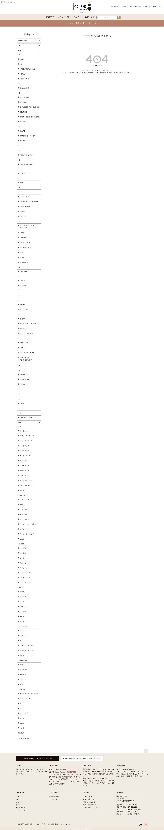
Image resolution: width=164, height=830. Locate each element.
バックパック (24, 451)
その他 (22, 490)
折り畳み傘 (23, 669)
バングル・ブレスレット (28, 645)
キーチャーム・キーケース (29, 693)
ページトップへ (146, 751)
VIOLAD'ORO (24, 374)
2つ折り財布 (24, 509)
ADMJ (22, 59)
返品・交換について (90, 805)
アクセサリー (20, 807)
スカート (23, 607)
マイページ (114, 6)
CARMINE (23, 102)
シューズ (19, 802)
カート (124, 6)
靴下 (21, 708)
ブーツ (22, 558)
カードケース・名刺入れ (28, 524)
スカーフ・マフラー (27, 650)
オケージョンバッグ (27, 485)
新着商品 (50, 17)
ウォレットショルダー (27, 534)
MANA (22, 233)
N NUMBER (24, 271)
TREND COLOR (23, 738)
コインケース (24, 529)
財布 (17, 799)
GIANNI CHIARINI (26, 164)
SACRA (22, 319)
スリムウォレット (26, 519)
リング (22, 631)
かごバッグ (23, 460)
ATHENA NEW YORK (27, 69)
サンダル (23, 553)
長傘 (21, 664)
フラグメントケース (27, 499)
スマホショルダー (26, 480)
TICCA (22, 348)
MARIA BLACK (25, 243)
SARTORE (23, 329)
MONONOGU (24, 262)
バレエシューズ (25, 578)
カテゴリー (20, 792)
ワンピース (23, 611)
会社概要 (120, 792)
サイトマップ (65, 824)
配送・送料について (90, 799)
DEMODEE (24, 141)
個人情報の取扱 (53, 824)
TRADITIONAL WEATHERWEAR (26, 359)
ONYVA (22, 281)
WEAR (21, 588)
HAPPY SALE (22, 40)
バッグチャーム (25, 698)
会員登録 (138, 6)
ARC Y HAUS (24, 79)
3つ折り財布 (24, 514)
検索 (118, 17)
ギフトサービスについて (91, 807)
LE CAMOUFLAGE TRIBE (29, 201)
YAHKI (22, 403)
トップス (23, 597)
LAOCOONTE (24, 196)
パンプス (23, 548)
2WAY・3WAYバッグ (27, 436)
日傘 (21, 679)
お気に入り (90, 17)
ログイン (131, 6)
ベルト (22, 728)
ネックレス (23, 635)
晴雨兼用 (23, 674)
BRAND (20, 51)
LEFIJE (22, 211)
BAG (20, 427)
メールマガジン (158, 6)
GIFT (19, 45)
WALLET (22, 495)
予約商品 (21, 733)
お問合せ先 (121, 765)
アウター (23, 592)
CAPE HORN (24, 97)
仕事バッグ (23, 475)
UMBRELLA (23, 660)
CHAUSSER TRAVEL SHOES (30, 107)
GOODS (22, 689)
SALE (76, 17)
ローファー (23, 583)
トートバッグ (24, 431)
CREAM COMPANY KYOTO (29, 117)
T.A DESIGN (24, 343)
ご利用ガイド (148, 6)
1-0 (20, 413)
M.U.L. (22, 252)
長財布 (22, 504)
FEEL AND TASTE (26, 155)
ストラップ (23, 713)
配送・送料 (53, 765)
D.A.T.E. (22, 131)
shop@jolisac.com (129, 769)
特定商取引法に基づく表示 (35, 824)
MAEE (22, 257)
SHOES (21, 544)
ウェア (18, 805)
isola (21, 182)
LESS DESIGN (25, 206)
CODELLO (23, 122)
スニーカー (23, 563)
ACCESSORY (24, 626)
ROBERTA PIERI (25, 310)
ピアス (22, 640)
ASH (21, 64)
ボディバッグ (24, 470)
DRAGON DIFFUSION (27, 136)
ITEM (19, 422)
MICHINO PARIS (25, 247)
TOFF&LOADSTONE (27, 353)
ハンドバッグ (24, 446)
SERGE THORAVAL (27, 334)
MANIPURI (23, 238)
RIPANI (22, 305)
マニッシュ (23, 568)
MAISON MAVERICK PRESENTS (27, 227)
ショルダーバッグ (26, 441)
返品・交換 (87, 765)
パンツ (22, 602)
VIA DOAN (23, 384)
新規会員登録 (54, 796)
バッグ (18, 796)
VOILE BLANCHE (26, 379)
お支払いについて (89, 802)
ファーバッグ (24, 465)
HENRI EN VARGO (26, 173)
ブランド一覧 (63, 17)
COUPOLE (23, 112)
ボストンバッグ (25, 456)
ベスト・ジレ (24, 621)
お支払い (19, 765)
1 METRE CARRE (26, 417)
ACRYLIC (23, 74)
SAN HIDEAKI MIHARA (28, 324)
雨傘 (21, 684)
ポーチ (22, 718)
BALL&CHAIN (24, 88)
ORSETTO (23, 286)
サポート (86, 792)
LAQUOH (23, 216)
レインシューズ (25, 573)
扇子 (21, 703)
